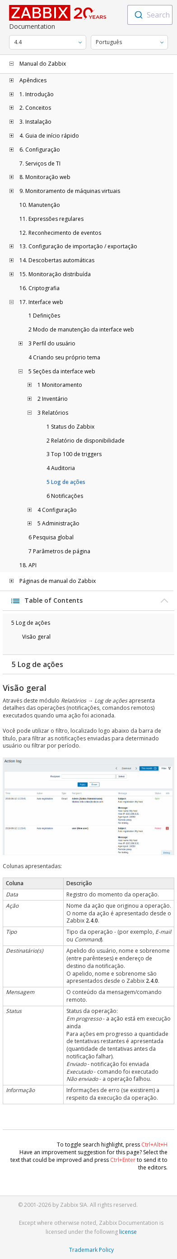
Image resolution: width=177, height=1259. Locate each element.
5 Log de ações (66, 482)
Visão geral (36, 637)
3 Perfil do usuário (51, 343)
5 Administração (58, 523)
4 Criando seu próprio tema (64, 357)
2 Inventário (52, 399)
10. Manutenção (39, 205)
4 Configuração (57, 510)
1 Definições (44, 315)
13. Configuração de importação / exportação (78, 246)
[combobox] (149, 15)
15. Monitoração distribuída (55, 274)
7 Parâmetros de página (59, 551)
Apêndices (33, 80)
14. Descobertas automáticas (56, 260)
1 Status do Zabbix (70, 426)
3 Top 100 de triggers (74, 454)
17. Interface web (41, 302)
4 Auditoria (61, 468)
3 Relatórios (52, 413)
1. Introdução (36, 94)
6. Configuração (39, 149)
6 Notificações (65, 496)
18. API (28, 565)
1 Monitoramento (59, 385)
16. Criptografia (39, 288)
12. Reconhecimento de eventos (60, 233)
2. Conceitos (35, 108)
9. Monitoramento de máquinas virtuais (69, 191)
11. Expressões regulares (51, 219)
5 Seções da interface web (61, 371)
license (128, 1232)
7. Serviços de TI (40, 163)
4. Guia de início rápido (49, 135)
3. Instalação (35, 121)
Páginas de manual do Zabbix (57, 581)
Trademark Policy (91, 1250)
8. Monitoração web (44, 177)
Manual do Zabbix (42, 63)
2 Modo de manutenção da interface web (81, 329)
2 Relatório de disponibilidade (86, 440)
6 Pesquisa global (51, 537)
